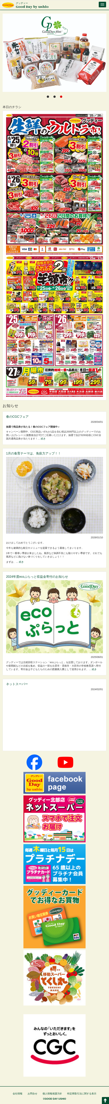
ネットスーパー (17, 684)
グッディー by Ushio (57, 153)
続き (43, 438)
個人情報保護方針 (52, 1093)
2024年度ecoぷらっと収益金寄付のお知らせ (37, 576)
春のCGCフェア (17, 416)
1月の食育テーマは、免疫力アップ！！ (33, 453)
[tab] (47, 96)
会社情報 (17, 1093)
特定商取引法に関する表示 (81, 1093)
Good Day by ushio (32, 5)
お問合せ (32, 1093)
